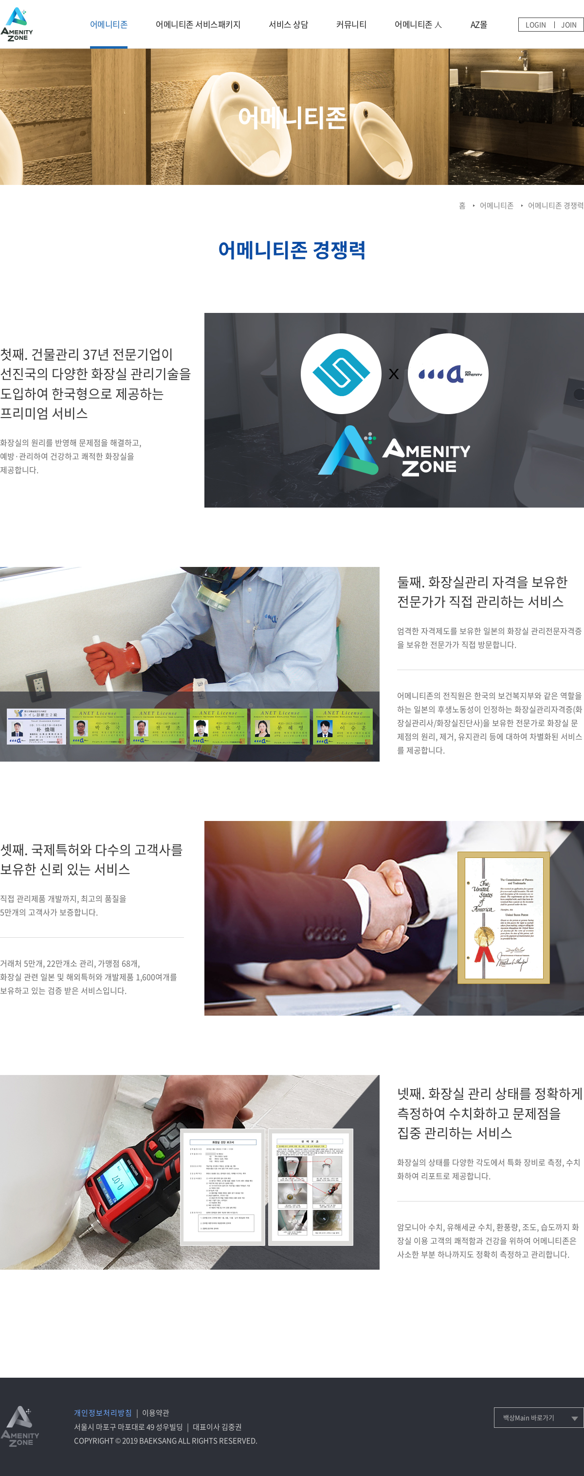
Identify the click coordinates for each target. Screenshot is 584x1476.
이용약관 (155, 1412)
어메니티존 (109, 24)
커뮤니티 (351, 24)
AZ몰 (479, 24)
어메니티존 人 (418, 24)
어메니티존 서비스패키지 (198, 24)
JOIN (569, 24)
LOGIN (536, 24)
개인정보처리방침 (103, 1412)
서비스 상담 (288, 24)
